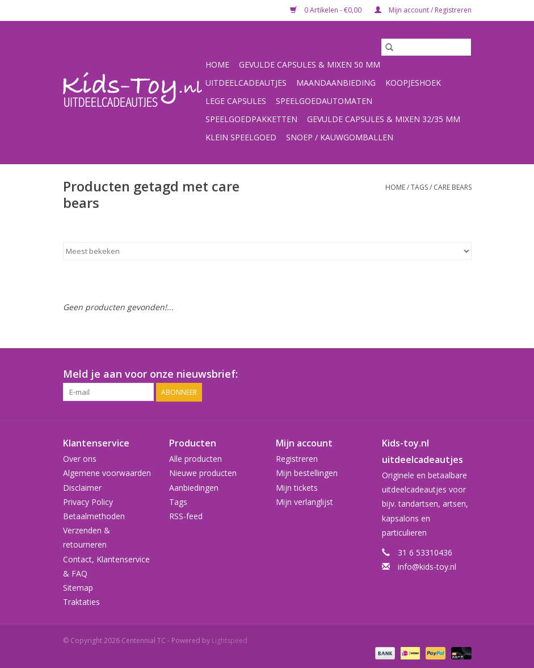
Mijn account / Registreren (423, 10)
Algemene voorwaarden (107, 472)
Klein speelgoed (240, 137)
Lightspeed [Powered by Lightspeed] (229, 640)
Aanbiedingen (193, 487)
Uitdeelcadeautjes (246, 82)
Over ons (79, 458)
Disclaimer (82, 487)
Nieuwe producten (203, 472)
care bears (453, 187)
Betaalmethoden (94, 516)
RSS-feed (186, 516)
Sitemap (78, 587)
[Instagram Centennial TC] (462, 374)
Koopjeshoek (413, 82)
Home (217, 64)
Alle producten (195, 458)
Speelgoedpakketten (251, 119)
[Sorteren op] (267, 251)
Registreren (297, 458)
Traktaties (81, 601)
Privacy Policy (88, 501)
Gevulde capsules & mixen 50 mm (309, 64)
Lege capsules (235, 100)
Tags (419, 187)
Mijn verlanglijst (304, 501)
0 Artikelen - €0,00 (326, 10)
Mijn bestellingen (307, 472)
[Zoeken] (426, 47)
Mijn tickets (297, 487)
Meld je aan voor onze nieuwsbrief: (150, 374)
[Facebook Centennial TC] (442, 374)
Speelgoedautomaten (324, 100)
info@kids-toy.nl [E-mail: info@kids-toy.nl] (427, 566)
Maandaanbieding (336, 82)
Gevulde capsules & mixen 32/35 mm (383, 119)
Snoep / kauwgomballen (339, 137)
